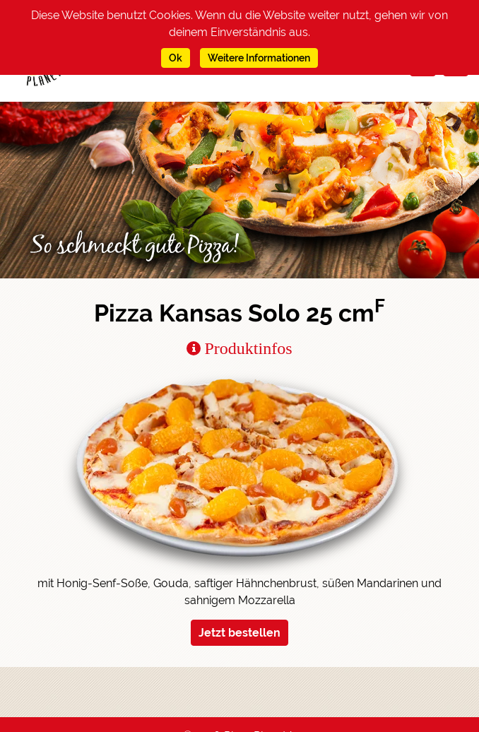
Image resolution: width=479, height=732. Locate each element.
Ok (175, 58)
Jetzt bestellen (239, 632)
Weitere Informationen (259, 58)
